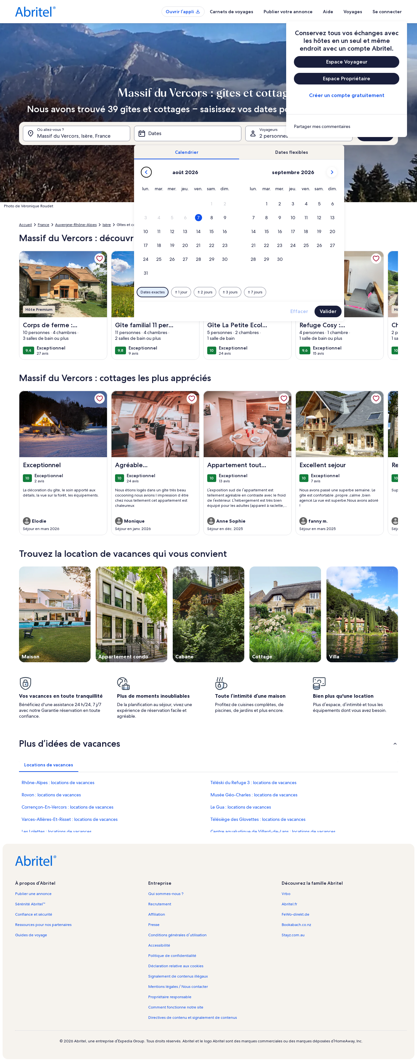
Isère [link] (106, 224)
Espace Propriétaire (346, 78)
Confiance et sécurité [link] (33, 914)
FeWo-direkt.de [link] (295, 914)
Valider (328, 311)
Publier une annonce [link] (33, 893)
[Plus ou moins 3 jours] (230, 292)
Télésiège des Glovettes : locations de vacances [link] (257, 819)
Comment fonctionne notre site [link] (175, 1007)
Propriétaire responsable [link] (169, 996)
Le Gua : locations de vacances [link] (240, 807)
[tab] (186, 152)
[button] (211, 204)
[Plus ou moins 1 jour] (181, 292)
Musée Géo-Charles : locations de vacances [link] (253, 795)
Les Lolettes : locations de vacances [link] (57, 831)
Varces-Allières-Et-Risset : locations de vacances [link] (70, 819)
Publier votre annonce (288, 12)
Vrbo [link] (286, 893)
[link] (346, 126)
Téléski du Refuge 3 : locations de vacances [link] (253, 782)
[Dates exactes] (153, 292)
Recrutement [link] (159, 904)
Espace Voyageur (346, 62)
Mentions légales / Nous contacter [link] (178, 986)
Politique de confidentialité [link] (172, 955)
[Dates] (187, 133)
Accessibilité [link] (159, 945)
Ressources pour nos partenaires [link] (43, 924)
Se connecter (387, 12)
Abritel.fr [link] (289, 904)
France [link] (43, 224)
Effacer (299, 311)
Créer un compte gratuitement (346, 95)
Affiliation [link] (156, 914)
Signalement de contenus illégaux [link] (178, 976)
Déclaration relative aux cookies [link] (175, 966)
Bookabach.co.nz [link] (296, 924)
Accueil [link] (25, 224)
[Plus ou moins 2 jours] (205, 292)
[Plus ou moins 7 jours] (255, 292)
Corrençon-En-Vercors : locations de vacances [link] (67, 807)
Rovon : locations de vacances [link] (51, 795)
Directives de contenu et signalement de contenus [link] (192, 1017)
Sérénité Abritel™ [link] (30, 904)
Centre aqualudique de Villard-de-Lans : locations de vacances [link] (272, 831)
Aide (328, 12)
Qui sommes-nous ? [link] (165, 893)
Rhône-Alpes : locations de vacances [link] (58, 782)
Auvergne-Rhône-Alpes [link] (76, 224)
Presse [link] (154, 924)
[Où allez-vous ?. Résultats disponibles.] (76, 133)
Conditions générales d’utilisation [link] (177, 935)
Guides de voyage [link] (31, 935)
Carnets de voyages (231, 12)
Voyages (353, 12)
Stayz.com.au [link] (293, 935)
